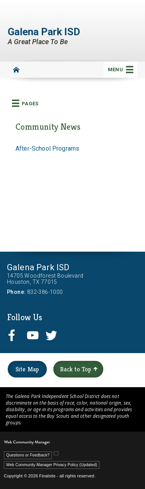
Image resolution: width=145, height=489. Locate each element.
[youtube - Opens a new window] (34, 335)
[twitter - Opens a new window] (53, 335)
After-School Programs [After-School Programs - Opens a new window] (47, 148)
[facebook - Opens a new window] (15, 335)
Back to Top (78, 369)
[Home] (16, 70)
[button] (120, 70)
